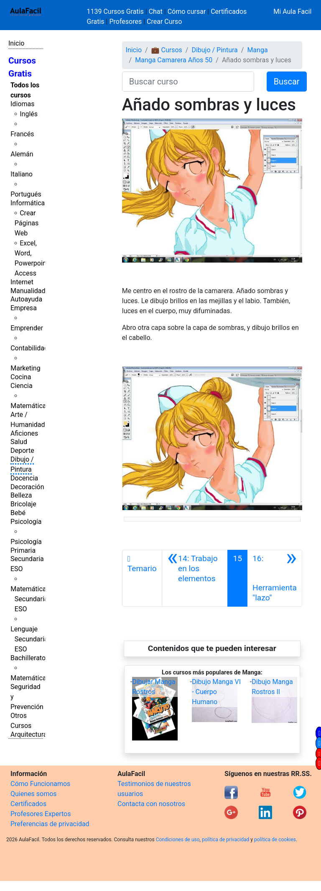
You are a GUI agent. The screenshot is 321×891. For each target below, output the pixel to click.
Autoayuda (26, 299)
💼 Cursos (166, 50)
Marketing (25, 368)
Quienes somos (33, 794)
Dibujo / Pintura (214, 50)
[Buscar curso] (188, 81)
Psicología (25, 522)
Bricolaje (23, 504)
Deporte (22, 450)
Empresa (23, 308)
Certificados (28, 804)
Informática (27, 203)
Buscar (287, 82)
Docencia (24, 478)
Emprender (26, 328)
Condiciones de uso (178, 839)
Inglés (29, 114)
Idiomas (22, 104)
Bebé (17, 513)
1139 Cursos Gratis (116, 11)
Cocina (20, 377)
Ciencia (21, 386)
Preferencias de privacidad (49, 824)
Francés (22, 134)
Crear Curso (164, 22)
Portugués (25, 194)
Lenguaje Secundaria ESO (29, 639)
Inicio (16, 43)
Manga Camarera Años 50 (173, 60)
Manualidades (31, 291)
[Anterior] (195, 578)
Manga (257, 50)
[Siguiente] (274, 578)
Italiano (21, 174)
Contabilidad (29, 348)
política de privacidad (225, 839)
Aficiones (24, 433)
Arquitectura (28, 734)
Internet (21, 282)
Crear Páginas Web (26, 223)
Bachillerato (28, 658)
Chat (156, 11)
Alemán (21, 154)
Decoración (27, 487)
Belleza (21, 495)
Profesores (125, 22)
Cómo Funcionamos (40, 784)
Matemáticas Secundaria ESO (30, 599)
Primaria (23, 550)
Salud (18, 442)
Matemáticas (30, 406)
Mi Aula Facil (292, 11)
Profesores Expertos (40, 814)
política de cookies (275, 839)
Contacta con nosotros (151, 804)
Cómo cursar (187, 11)
